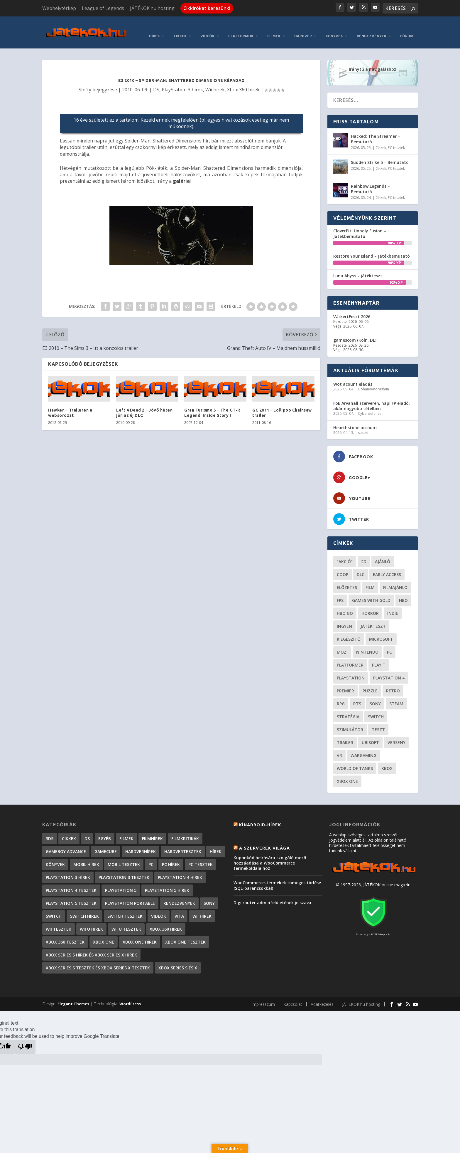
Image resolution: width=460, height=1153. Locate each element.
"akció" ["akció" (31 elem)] (345, 553)
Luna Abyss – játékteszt (357, 267)
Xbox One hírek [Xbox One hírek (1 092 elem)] (140, 933)
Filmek (273, 27)
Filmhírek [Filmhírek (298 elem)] (152, 830)
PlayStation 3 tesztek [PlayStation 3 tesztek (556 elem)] (124, 869)
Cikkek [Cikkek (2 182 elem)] (69, 830)
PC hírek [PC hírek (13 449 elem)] (171, 856)
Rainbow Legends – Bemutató (370, 180)
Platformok (240, 27)
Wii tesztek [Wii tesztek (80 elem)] (58, 920)
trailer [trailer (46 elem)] (345, 734)
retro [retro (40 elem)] (393, 682)
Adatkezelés (322, 995)
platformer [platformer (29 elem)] (350, 656)
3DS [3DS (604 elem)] (49, 830)
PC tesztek (396, 138)
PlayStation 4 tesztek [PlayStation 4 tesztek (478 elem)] (71, 882)
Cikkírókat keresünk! (206, 8)
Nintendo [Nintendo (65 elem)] (367, 643)
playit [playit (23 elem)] (378, 656)
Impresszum (263, 995)
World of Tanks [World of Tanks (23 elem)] (355, 760)
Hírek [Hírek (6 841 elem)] (215, 843)
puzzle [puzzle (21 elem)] (370, 682)
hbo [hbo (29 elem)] (403, 592)
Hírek (154, 27)
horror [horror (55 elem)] (370, 604)
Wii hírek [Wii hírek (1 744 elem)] (202, 907)
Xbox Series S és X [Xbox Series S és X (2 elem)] (177, 959)
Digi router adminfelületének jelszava (272, 894)
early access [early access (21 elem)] (387, 566)
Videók (207, 27)
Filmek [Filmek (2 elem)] (126, 830)
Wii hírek (215, 81)
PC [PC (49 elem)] (389, 643)
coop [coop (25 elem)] (342, 566)
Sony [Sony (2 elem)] (209, 894)
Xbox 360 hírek (243, 81)
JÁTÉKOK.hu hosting (152, 8)
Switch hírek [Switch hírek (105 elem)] (84, 907)
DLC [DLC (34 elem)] (360, 566)
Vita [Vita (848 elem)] (179, 907)
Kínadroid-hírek (260, 816)
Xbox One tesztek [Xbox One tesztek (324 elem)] (185, 933)
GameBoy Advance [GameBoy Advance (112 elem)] (66, 843)
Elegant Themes (73, 995)
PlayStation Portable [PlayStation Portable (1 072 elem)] (130, 894)
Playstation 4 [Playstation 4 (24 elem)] (389, 669)
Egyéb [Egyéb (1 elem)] (104, 830)
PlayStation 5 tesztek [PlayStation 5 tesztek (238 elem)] (71, 894)
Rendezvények (371, 27)
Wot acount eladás (352, 375)
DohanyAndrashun (373, 380)
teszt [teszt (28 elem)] (378, 721)
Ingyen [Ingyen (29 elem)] (344, 617)
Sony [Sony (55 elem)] (375, 695)
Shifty (85, 81)
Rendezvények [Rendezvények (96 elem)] (179, 894)
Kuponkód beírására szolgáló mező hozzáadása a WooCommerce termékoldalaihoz (270, 854)
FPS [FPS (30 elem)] (340, 592)
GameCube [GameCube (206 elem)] (105, 843)
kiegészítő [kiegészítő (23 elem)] (349, 630)
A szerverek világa (264, 839)
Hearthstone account (355, 419)
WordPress (130, 995)
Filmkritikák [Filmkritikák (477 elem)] (185, 830)
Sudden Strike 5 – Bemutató (380, 154)
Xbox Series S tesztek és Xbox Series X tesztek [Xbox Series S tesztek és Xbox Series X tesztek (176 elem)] (98, 959)
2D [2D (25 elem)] (363, 553)
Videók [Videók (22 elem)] (158, 907)
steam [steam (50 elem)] (396, 695)
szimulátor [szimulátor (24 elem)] (350, 721)
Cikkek (180, 27)
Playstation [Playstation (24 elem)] (351, 669)
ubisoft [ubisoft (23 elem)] (370, 734)
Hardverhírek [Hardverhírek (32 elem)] (140, 843)
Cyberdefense (369, 404)
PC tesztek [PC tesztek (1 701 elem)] (200, 856)
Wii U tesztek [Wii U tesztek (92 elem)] (126, 920)
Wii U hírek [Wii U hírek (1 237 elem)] (91, 920)
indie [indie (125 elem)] (392, 604)
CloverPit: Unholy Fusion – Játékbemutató (359, 224)
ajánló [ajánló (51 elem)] (382, 553)
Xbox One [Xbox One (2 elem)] (103, 933)
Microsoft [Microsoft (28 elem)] (381, 630)
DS (156, 81)
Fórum (406, 27)
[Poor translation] (24, 1038)
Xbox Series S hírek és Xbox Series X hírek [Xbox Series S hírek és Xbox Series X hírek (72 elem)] (91, 946)
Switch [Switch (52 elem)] (376, 708)
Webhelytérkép (59, 8)
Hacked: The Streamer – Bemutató (375, 130)
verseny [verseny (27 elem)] (396, 734)
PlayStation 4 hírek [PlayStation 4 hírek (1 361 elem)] (180, 869)
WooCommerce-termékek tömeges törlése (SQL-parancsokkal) (277, 876)
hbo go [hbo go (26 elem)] (345, 604)
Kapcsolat (292, 995)
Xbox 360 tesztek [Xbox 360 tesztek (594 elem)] (65, 933)
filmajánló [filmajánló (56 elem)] (395, 579)
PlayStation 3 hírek (182, 81)
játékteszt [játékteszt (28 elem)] (373, 617)
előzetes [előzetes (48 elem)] (347, 579)
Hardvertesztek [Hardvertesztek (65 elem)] (182, 843)
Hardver (303, 27)
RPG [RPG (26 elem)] (341, 695)
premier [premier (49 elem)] (345, 682)
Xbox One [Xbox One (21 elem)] (347, 773)
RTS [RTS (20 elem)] (357, 695)
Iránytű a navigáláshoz (372, 60)
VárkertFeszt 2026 (351, 308)
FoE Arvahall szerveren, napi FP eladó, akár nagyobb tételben (371, 397)
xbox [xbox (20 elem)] (387, 760)
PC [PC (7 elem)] (150, 856)
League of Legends (103, 8)
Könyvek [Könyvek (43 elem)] (55, 856)
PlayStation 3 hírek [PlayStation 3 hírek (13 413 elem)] (68, 869)
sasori (363, 423)
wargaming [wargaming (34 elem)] (363, 747)
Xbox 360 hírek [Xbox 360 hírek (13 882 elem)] (166, 920)
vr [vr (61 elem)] (339, 747)
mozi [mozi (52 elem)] (342, 643)
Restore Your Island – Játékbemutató (371, 247)
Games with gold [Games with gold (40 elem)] (371, 592)
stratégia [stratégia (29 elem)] (348, 708)
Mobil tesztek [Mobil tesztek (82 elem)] (124, 856)
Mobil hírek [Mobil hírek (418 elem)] (86, 856)
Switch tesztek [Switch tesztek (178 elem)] (125, 907)
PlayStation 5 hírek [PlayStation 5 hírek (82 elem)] (167, 882)
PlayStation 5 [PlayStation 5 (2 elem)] (120, 882)
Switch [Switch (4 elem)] (54, 907)
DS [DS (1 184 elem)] (87, 830)
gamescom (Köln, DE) (354, 331)
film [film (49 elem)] (370, 579)
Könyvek (334, 27)
